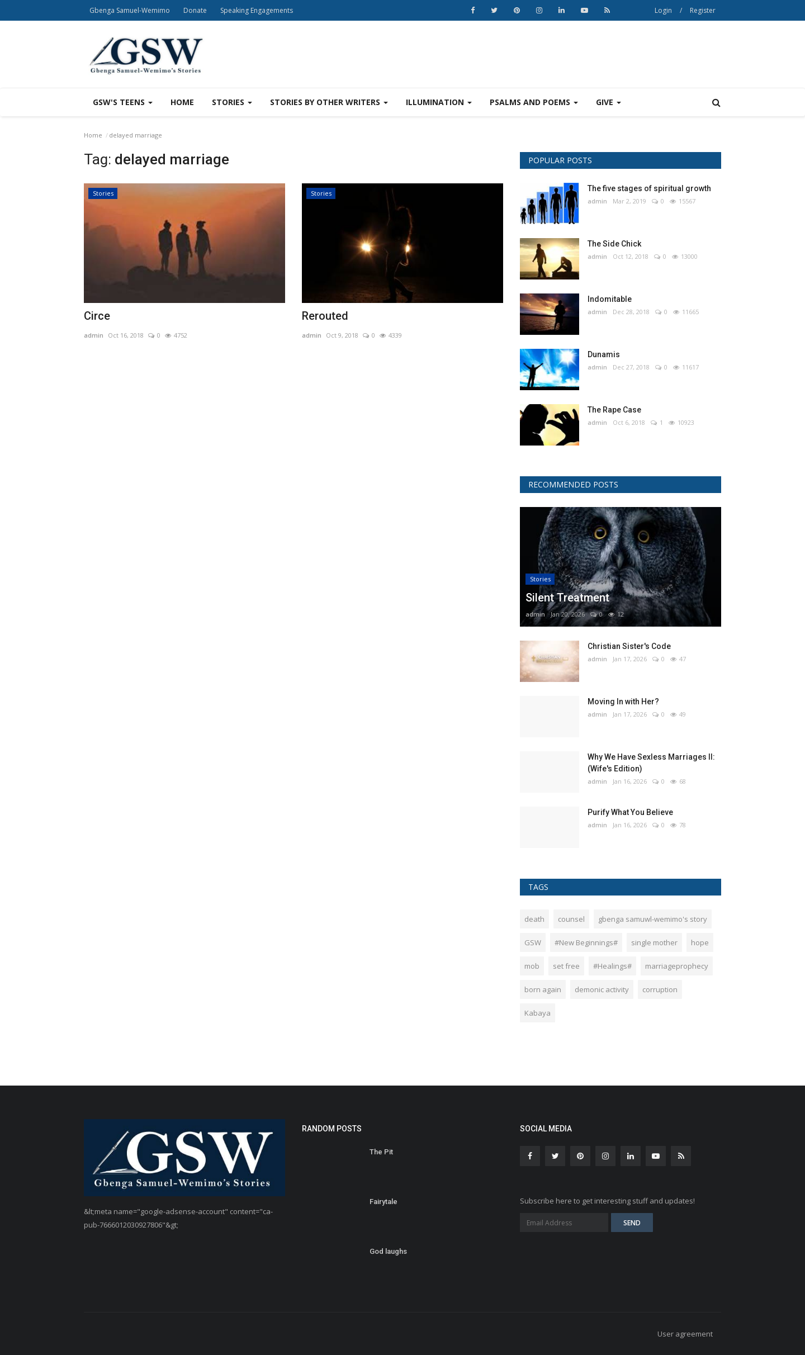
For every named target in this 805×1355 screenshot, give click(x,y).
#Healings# (612, 966)
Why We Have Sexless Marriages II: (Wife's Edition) (651, 762)
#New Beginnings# (586, 942)
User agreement (685, 1334)
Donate (195, 10)
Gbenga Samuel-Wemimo (129, 10)
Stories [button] (232, 102)
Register (703, 10)
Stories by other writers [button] (329, 102)
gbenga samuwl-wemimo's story (652, 919)
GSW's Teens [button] (123, 102)
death (534, 919)
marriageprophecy (676, 966)
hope (700, 942)
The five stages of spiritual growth (649, 188)
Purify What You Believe (630, 812)
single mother (654, 942)
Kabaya (537, 1013)
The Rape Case (614, 409)
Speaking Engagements (256, 10)
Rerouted (325, 316)
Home (182, 102)
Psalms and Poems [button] (534, 102)
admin (93, 335)
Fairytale (383, 1201)
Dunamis (604, 354)
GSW (532, 942)
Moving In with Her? (623, 701)
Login (663, 10)
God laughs (388, 1251)
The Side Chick (614, 243)
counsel (571, 919)
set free (566, 966)
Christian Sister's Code (629, 646)
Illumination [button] (439, 102)
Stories (103, 193)
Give (608, 102)
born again (542, 989)
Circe (97, 316)
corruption (660, 989)
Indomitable (610, 299)
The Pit (381, 1152)
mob (531, 966)
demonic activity (602, 989)
